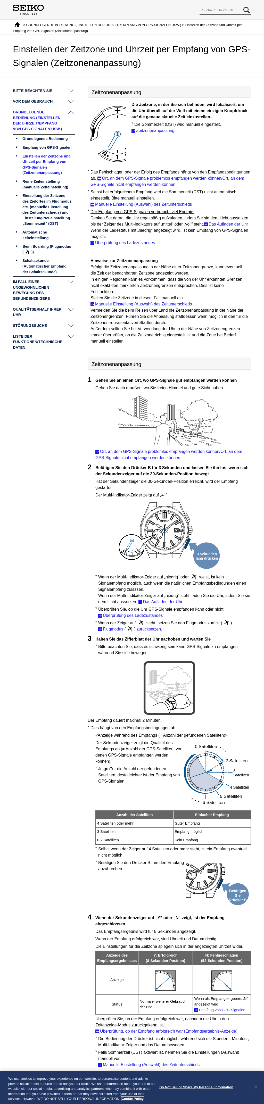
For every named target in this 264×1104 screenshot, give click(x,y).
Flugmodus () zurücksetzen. (132, 629)
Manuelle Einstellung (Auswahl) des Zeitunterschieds (143, 204)
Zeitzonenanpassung (155, 130)
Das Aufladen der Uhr (228, 224)
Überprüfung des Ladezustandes (125, 242)
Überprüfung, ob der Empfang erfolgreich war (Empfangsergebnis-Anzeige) (168, 1031)
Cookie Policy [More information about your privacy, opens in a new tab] (133, 1100)
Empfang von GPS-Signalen (222, 1010)
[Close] (255, 1088)
